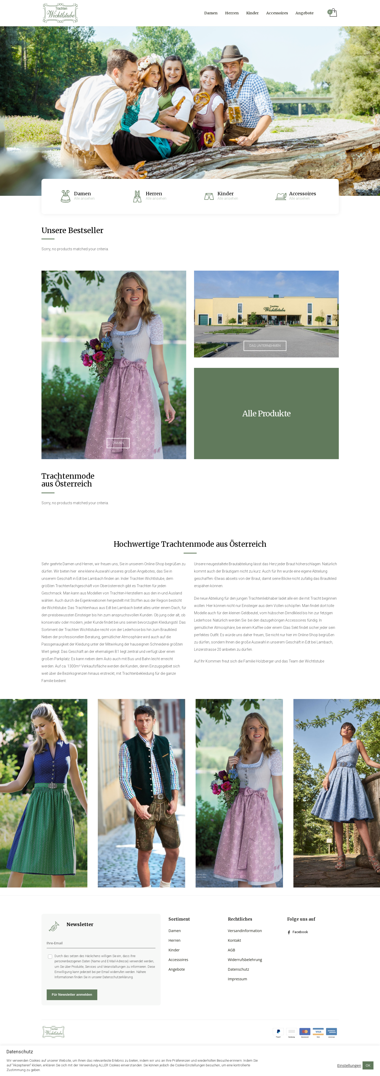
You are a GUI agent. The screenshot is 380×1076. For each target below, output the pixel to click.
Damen (82, 194)
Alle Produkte (266, 413)
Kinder (226, 194)
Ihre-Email (55, 943)
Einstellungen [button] (349, 1065)
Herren (154, 194)
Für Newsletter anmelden (72, 994)
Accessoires (302, 194)
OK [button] (368, 1065)
